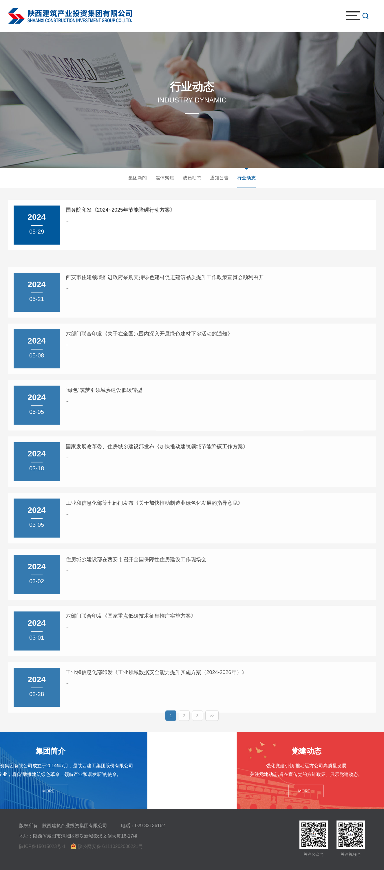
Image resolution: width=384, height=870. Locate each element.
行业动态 (246, 177)
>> (212, 719)
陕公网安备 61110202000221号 (110, 846)
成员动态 (192, 177)
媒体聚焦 (165, 177)
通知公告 (219, 177)
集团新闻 (137, 177)
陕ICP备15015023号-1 (42, 846)
